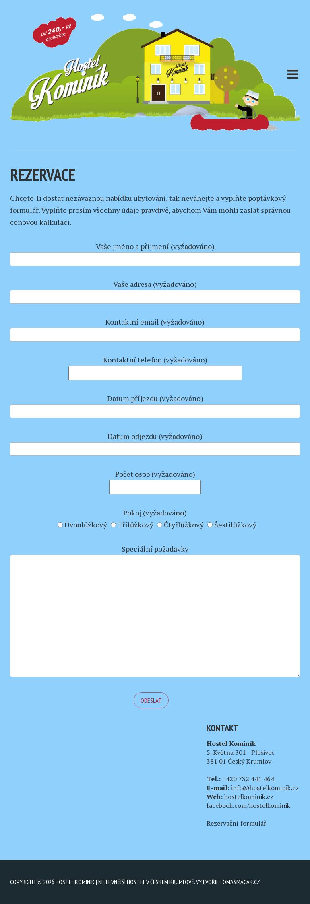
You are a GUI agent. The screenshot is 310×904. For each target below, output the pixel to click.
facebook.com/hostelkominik (248, 805)
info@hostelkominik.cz (265, 787)
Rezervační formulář (236, 823)
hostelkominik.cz (248, 796)
